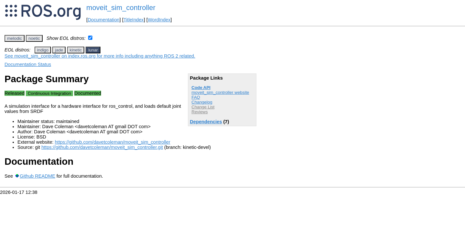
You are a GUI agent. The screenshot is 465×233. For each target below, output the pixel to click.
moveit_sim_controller (120, 8)
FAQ (195, 97)
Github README (37, 176)
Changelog (201, 102)
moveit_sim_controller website (220, 92)
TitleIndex (133, 19)
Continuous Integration (49, 93)
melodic (14, 38)
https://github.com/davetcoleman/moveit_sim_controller (112, 142)
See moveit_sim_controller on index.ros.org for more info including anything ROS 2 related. (100, 56)
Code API (201, 87)
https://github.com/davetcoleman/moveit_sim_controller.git (102, 147)
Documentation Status (28, 64)
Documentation (103, 19)
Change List (202, 107)
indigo (43, 50)
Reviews (199, 111)
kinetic (76, 50)
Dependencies (206, 121)
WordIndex (159, 19)
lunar (93, 50)
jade (59, 50)
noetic (34, 38)
